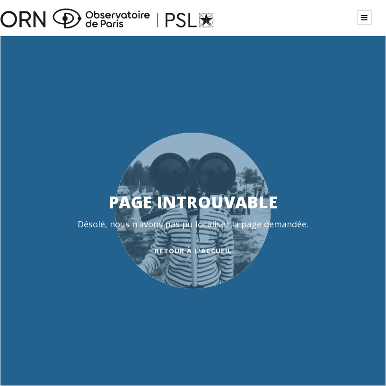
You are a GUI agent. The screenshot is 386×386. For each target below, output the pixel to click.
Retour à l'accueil (193, 250)
